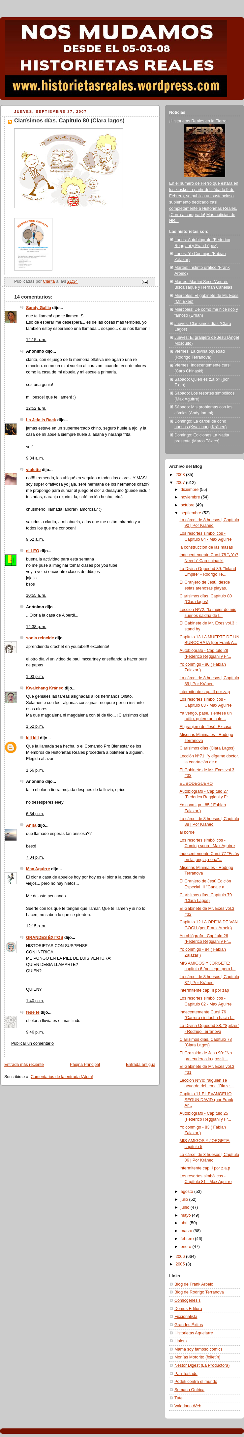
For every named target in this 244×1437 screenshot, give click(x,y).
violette (33, 469)
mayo (186, 1215)
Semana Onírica (189, 1390)
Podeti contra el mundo (195, 1381)
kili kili (32, 738)
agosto (187, 1191)
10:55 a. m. (36, 595)
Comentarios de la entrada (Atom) (62, 1076)
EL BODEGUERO (196, 783)
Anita (31, 825)
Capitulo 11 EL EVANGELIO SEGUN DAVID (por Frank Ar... (206, 1100)
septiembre (191, 513)
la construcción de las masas (206, 547)
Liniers (180, 1341)
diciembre (190, 489)
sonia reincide (40, 638)
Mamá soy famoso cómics (198, 1349)
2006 (181, 1256)
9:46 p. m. (35, 1032)
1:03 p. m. (35, 676)
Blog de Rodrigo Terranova (199, 1292)
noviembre (191, 497)
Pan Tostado (186, 1373)
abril (185, 1223)
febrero (188, 1238)
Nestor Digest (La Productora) (202, 1365)
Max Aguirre (38, 869)
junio (186, 1207)
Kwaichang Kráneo (45, 688)
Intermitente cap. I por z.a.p (205, 1168)
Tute (178, 1398)
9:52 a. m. (35, 539)
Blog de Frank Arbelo (193, 1284)
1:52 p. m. (35, 726)
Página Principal (85, 1064)
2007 (181, 482)
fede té (33, 1012)
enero (187, 1246)
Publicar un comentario (32, 1043)
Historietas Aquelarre (193, 1333)
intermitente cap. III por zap (205, 691)
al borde (187, 832)
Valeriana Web (187, 1406)
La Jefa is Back (41, 420)
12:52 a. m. (36, 408)
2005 (181, 1264)
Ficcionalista (185, 1316)
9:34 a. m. (35, 458)
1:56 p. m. (35, 770)
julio (185, 1199)
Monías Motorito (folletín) (197, 1357)
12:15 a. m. (36, 339)
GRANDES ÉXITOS (44, 937)
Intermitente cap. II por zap (204, 990)
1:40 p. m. (35, 1001)
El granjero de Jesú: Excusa (205, 726)
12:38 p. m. (36, 626)
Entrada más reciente (24, 1064)
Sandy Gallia (38, 307)
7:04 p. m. (35, 857)
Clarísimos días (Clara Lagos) (207, 748)
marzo (187, 1231)
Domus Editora (188, 1308)
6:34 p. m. (35, 814)
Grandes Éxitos (188, 1325)
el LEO (32, 551)
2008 (181, 474)
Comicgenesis (187, 1300)
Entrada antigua (140, 1064)
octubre (188, 505)
